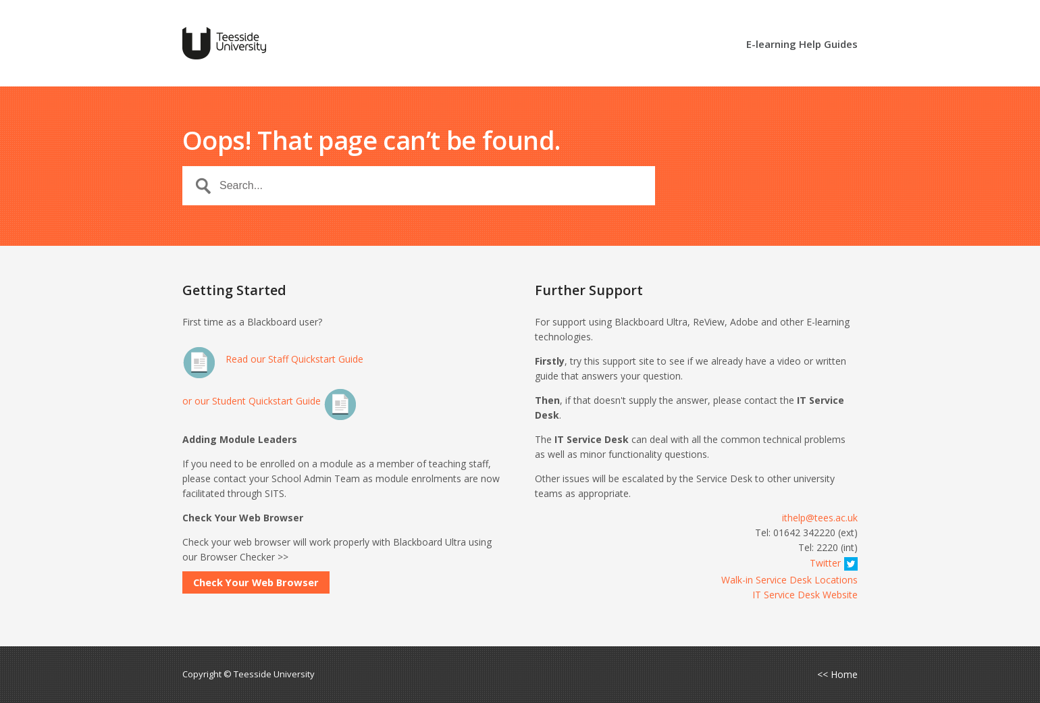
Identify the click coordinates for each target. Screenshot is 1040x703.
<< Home (837, 674)
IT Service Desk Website (805, 594)
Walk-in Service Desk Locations (789, 579)
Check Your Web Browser (256, 582)
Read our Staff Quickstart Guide (272, 359)
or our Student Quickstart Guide (269, 400)
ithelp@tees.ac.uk (820, 517)
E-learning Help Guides (802, 45)
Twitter (834, 562)
